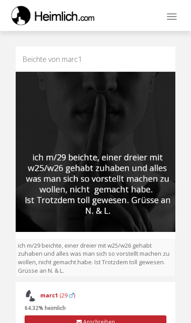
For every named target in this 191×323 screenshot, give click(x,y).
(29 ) (50, 295)
